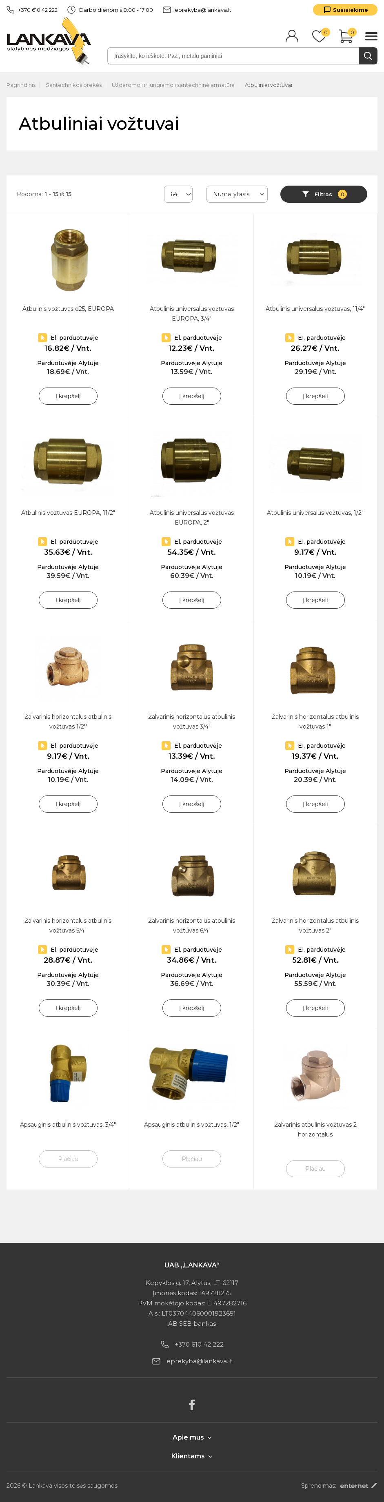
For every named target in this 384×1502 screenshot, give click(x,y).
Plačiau (68, 1159)
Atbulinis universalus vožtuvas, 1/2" (315, 512)
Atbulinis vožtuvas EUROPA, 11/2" (68, 512)
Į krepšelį (68, 396)
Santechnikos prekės (74, 85)
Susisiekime (350, 10)
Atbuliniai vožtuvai (268, 85)
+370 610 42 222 (32, 9)
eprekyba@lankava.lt (197, 10)
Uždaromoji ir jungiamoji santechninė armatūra (173, 85)
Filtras (331, 194)
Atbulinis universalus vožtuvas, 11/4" (315, 308)
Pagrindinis (21, 85)
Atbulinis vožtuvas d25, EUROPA (68, 308)
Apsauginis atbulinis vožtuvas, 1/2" (191, 1124)
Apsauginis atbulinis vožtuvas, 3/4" (68, 1124)
